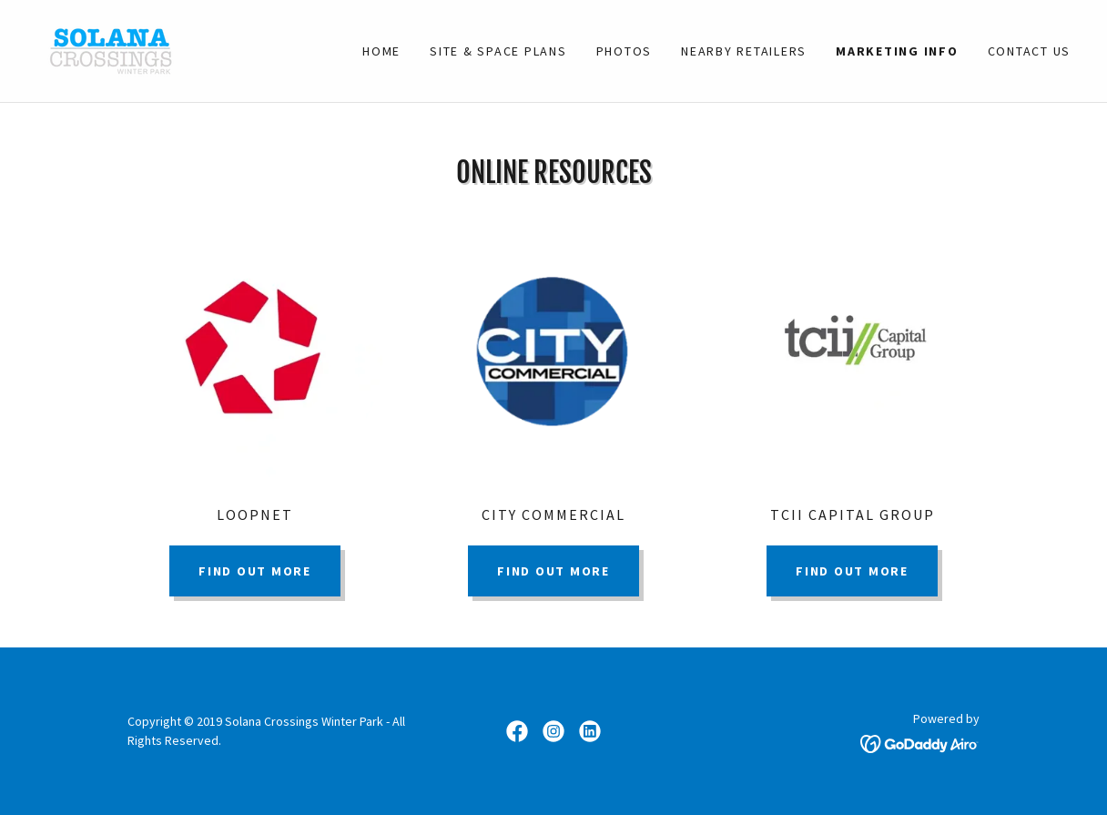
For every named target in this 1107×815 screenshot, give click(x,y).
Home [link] (381, 51)
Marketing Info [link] (897, 51)
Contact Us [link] (1029, 51)
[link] (111, 49)
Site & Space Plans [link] (498, 51)
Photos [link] (624, 51)
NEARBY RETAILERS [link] (744, 51)
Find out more (254, 571)
